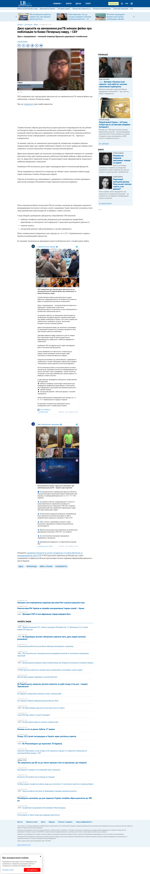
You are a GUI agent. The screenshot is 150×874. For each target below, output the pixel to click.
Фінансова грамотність (82, 8)
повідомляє (28, 104)
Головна (20, 24)
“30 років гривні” (63, 8)
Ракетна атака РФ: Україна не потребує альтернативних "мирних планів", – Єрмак (50, 608)
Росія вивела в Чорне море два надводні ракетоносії (38, 815)
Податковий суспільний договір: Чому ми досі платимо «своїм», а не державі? (122, 184)
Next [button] (134, 16)
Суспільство (28, 24)
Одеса (20, 566)
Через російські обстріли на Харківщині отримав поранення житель (47, 791)
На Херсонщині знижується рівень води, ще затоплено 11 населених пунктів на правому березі (55, 784)
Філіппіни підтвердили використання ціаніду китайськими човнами (116, 16)
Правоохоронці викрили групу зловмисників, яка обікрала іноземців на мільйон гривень (55, 662)
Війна (36, 24)
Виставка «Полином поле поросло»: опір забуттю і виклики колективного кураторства (113, 84)
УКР (126, 3)
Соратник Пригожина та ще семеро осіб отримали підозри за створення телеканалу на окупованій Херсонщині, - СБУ (52, 751)
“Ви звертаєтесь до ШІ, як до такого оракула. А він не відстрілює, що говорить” (52, 762)
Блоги (68, 3)
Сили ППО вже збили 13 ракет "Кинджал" (33, 715)
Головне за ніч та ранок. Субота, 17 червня (36, 729)
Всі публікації (104, 144)
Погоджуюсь (32, 870)
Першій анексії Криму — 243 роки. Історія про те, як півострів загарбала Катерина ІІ (114, 124)
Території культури (120, 8)
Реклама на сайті (32, 822)
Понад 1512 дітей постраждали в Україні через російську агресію (46, 736)
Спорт (88, 3)
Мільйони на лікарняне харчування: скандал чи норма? (121, 159)
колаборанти (61, 566)
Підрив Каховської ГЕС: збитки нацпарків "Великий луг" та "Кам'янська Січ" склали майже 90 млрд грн (52, 628)
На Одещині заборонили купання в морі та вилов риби (39, 693)
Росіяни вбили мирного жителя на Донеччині (37, 722)
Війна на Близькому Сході (27, 8)
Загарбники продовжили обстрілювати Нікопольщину (41, 807)
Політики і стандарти (65, 822)
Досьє (78, 3)
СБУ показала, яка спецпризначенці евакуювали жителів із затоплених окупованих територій (53, 654)
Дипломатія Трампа (47, 8)
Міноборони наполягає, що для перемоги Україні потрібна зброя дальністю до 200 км (54, 799)
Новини (57, 3)
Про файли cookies (8, 870)
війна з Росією (46, 566)
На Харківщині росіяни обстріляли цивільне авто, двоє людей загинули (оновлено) (51, 637)
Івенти (43, 822)
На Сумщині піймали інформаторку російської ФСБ (37, 700)
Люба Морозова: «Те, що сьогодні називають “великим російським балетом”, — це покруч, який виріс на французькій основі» (79, 19)
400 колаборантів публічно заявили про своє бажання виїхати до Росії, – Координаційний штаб (40, 17)
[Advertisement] (55, 116)
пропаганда (31, 566)
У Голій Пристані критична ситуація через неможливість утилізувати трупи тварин (50, 670)
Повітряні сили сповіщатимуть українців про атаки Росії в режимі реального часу (51, 602)
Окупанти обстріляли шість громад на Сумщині (36, 777)
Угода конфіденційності (84, 822)
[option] (36, 16)
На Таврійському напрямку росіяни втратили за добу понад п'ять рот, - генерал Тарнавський (52, 685)
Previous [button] (16, 16)
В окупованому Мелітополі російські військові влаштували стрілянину (45, 646)
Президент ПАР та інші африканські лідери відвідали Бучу (44, 614)
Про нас (20, 822)
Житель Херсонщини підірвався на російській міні (37, 677)
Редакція (52, 822)
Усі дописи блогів (105, 203)
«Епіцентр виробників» (102, 8)
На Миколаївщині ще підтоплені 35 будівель (39, 743)
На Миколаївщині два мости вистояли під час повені (40, 708)
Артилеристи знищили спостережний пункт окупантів (38, 769)
